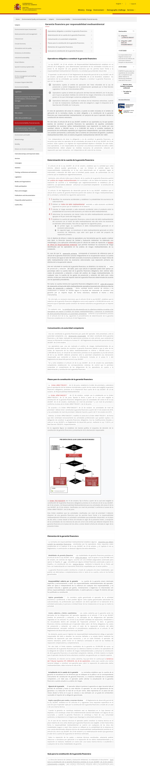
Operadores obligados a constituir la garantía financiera (67, 31)
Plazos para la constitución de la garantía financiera (66, 43)
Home (18, 19)
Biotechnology (19, 139)
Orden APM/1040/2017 (59, 395)
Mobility (17, 144)
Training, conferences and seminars (26, 172)
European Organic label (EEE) (23, 82)
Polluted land (19, 39)
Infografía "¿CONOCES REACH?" (127, 36)
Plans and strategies (21, 191)
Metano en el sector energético (24, 149)
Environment (98, 10)
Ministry (81, 10)
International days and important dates (27, 154)
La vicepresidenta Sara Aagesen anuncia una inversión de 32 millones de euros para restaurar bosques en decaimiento (126, 58)
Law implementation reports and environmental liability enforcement (26, 129)
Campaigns (18, 163)
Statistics (17, 168)
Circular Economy (20, 44)
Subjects (51, 19)
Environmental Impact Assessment (25, 29)
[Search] (132, 4)
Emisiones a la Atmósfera (22, 53)
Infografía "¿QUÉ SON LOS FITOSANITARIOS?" (127, 42)
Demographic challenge (116, 10)
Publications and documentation (25, 195)
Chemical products (20, 71)
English (118, 4)
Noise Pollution (19, 62)
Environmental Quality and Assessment (34, 19)
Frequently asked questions (23, 200)
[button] (105, 10)
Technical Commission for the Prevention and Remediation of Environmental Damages (27, 99)
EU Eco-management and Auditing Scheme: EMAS (25, 77)
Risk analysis (18, 113)
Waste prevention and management (26, 34)
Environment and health (22, 135)
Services (130, 10)
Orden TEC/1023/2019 (57, 501)
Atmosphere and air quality (23, 48)
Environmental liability (63, 19)
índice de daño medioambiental (72, 204)
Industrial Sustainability (22, 58)
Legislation (18, 177)
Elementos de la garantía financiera (60, 47)
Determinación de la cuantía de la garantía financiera (66, 35)
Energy (89, 10)
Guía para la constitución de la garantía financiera (65, 51)
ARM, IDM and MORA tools (23, 118)
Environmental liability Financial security (85, 19)
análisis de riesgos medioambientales (63, 180)
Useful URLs (18, 205)
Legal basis (18, 92)
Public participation (21, 186)
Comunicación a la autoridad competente (62, 39)
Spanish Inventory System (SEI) (24, 67)
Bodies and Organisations (23, 181)
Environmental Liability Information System (26, 107)
